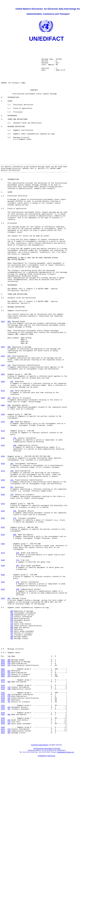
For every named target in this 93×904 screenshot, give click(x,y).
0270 (3, 655)
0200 (3, 585)
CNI (11, 548)
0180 (3, 568)
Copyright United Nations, (40, 884)
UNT (9, 710)
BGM (9, 408)
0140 (3, 526)
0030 (3, 419)
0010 (3, 378)
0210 (3, 596)
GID (17, 655)
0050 (3, 441)
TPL (14, 614)
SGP (17, 671)
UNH (9, 378)
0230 (3, 614)
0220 (3, 605)
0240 (3, 625)
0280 (3, 664)
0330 (3, 710)
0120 (3, 509)
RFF (11, 450)
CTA (14, 518)
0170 (3, 557)
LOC (9, 430)
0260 (3, 644)
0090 (3, 478)
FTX (17, 664)
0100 (3, 489)
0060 (3, 450)
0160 (3, 548)
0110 (3, 498)
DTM (9, 419)
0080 (3, 470)
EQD (9, 478)
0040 (3, 430)
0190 (3, 577)
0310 (3, 690)
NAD (11, 498)
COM (14, 526)
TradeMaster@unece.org (65, 891)
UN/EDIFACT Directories (46, 895)
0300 (3, 682)
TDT (9, 470)
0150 (3, 540)
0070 (3, 461)
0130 (3, 518)
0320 (3, 699)
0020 (3, 408)
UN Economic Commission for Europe (46, 888)
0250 (3, 634)
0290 (3, 671)
